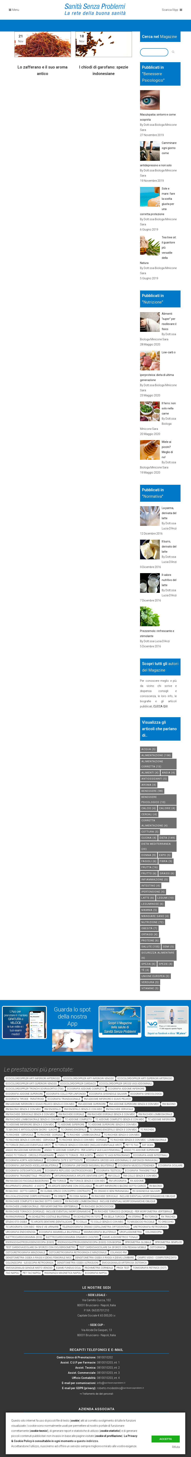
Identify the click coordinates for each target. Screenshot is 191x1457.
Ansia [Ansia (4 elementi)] (168, 772)
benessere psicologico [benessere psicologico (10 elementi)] (153, 800)
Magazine (168, 36)
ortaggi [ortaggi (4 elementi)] (149, 934)
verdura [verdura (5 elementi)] (150, 982)
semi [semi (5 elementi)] (168, 946)
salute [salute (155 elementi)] (150, 946)
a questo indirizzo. (86, 1441)
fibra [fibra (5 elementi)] (166, 861)
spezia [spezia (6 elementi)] (148, 963)
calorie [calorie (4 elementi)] (167, 808)
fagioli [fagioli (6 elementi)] (148, 861)
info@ (111, 1383)
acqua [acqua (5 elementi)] (148, 749)
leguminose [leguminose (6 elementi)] (152, 903)
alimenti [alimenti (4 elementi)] (150, 772)
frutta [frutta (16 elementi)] (149, 867)
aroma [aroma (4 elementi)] (148, 784)
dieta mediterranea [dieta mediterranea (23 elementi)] (156, 846)
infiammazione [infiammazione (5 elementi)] (154, 879)
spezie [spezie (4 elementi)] (165, 963)
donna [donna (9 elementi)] (148, 855)
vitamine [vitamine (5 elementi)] (150, 988)
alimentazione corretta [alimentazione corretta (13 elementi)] (152, 764)
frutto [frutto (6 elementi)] (148, 873)
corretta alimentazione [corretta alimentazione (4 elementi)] (154, 823)
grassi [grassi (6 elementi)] (167, 873)
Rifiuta (176, 1447)
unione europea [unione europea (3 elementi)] (155, 976)
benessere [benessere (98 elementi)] (152, 790)
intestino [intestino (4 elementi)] (150, 885)
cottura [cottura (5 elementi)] (150, 831)
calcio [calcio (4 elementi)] (148, 808)
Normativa (152, 496)
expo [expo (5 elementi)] (165, 855)
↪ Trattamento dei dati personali (96, 1393)
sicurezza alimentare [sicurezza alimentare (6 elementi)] (157, 955)
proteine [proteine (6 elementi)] (150, 940)
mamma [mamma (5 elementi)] (149, 909)
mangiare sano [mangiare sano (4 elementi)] (155, 916)
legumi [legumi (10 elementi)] (165, 897)
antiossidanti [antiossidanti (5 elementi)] (154, 778)
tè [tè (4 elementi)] (145, 970)
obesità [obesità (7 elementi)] (149, 928)
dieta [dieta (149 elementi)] (167, 837)
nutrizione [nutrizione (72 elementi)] (152, 922)
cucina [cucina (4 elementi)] (148, 837)
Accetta (165, 1439)
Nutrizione (152, 302)
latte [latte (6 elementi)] (147, 897)
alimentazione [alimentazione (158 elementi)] (156, 755)
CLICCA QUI (160, 706)
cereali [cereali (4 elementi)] (149, 814)
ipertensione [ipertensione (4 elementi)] (153, 891)
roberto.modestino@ (120, 1388)
